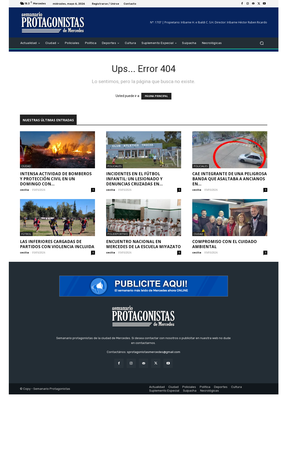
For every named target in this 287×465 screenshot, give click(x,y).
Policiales (114, 166)
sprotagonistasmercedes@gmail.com (153, 352)
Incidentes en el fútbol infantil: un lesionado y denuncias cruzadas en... (134, 179)
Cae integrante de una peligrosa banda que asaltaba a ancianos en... (229, 179)
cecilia (24, 189)
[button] (261, 43)
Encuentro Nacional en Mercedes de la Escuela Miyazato (143, 244)
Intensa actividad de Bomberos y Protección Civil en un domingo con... (56, 179)
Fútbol (26, 234)
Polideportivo (117, 234)
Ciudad (26, 166)
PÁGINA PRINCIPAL (156, 96)
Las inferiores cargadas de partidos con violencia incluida (57, 244)
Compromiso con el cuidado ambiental (224, 244)
